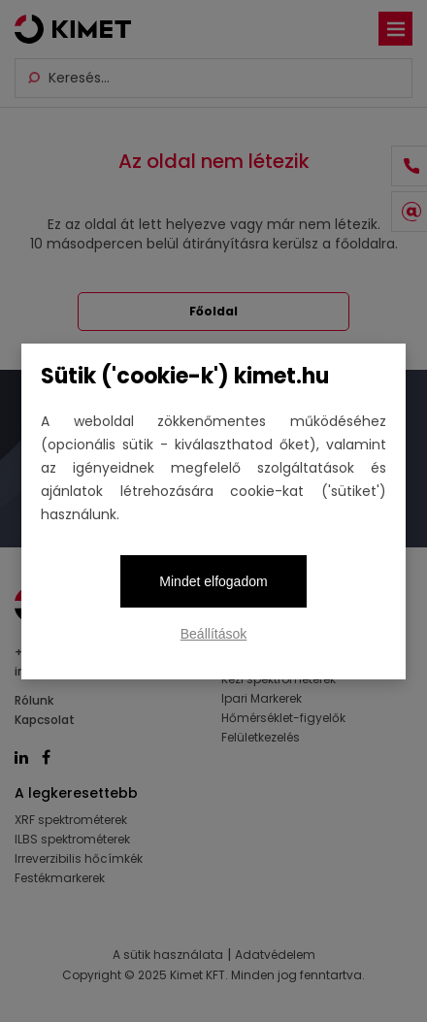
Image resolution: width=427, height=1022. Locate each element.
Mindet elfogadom (213, 581)
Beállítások (213, 634)
